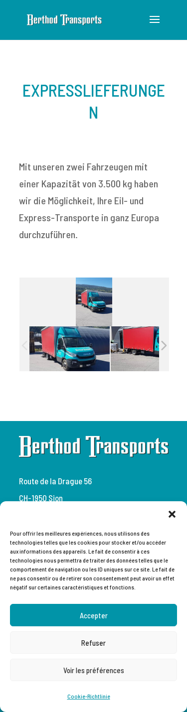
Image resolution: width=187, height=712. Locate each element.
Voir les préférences (93, 670)
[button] (172, 514)
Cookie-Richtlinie (88, 696)
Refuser (93, 642)
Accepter (94, 615)
